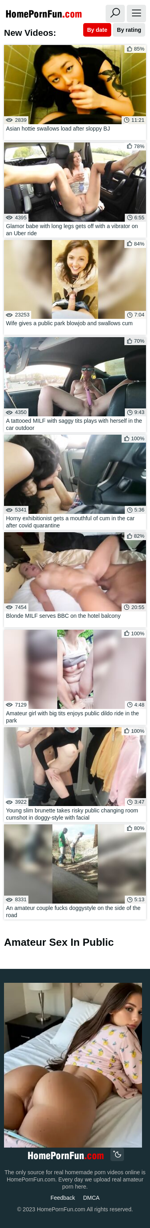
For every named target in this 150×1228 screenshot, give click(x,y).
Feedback (62, 1198)
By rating (129, 30)
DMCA (91, 1198)
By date (97, 30)
